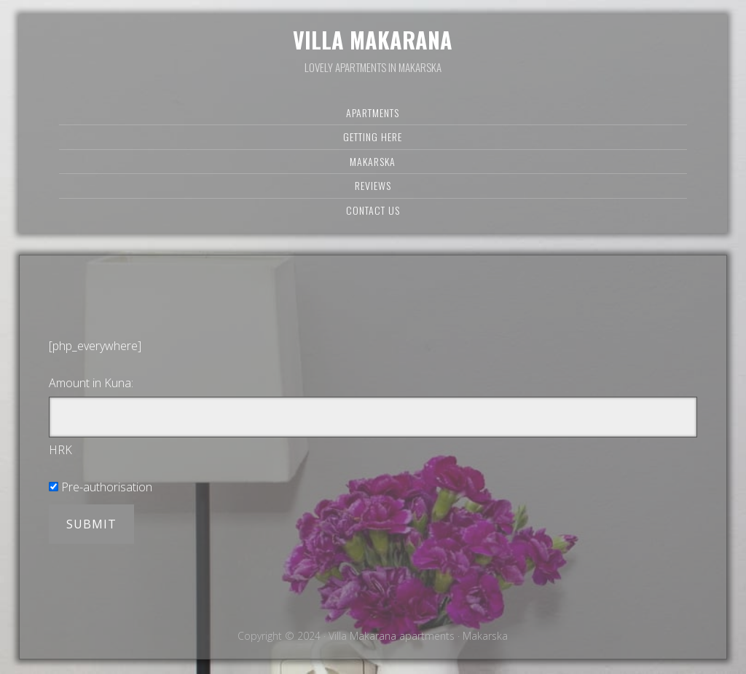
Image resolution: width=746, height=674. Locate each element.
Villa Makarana (372, 39)
